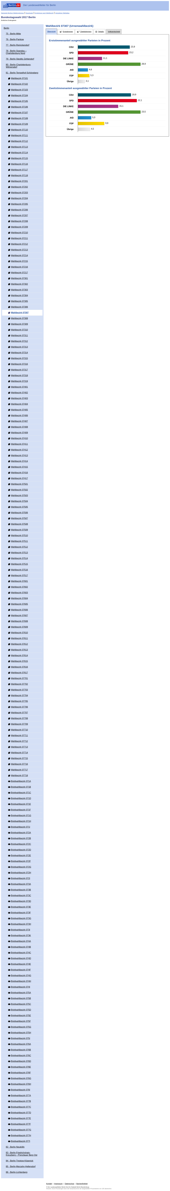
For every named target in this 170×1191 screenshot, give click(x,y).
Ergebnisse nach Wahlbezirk (44, 13)
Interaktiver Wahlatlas (62, 13)
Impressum (58, 1184)
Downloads (29, 13)
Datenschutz (69, 1184)
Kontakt (49, 1184)
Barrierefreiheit (82, 1184)
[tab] (51, 32)
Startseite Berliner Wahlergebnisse (12, 13)
